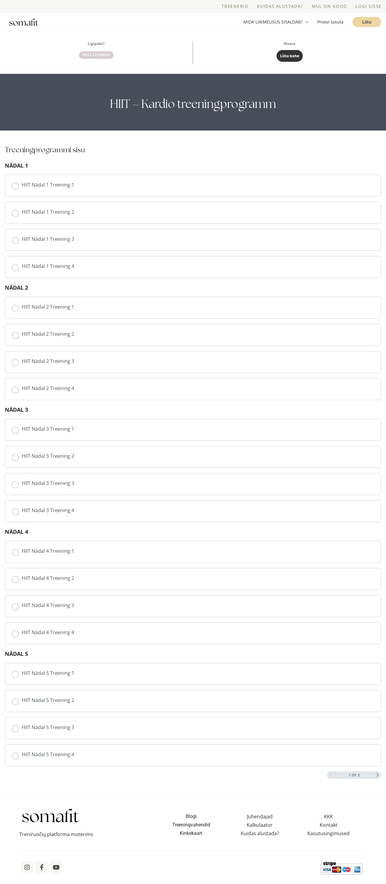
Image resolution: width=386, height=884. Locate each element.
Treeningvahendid (191, 831)
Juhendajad (260, 822)
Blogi (191, 822)
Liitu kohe (289, 61)
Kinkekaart (191, 839)
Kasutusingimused (328, 839)
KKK (328, 822)
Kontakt (328, 831)
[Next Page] (377, 781)
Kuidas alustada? (260, 839)
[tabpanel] (193, 108)
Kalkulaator (260, 831)
